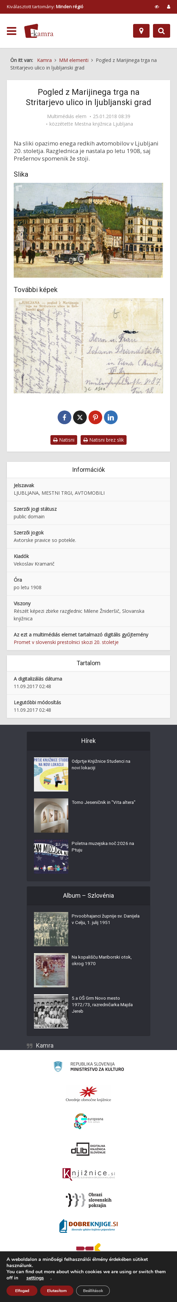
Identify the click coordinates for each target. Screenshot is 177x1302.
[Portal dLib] (88, 1149)
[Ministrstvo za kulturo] (88, 1068)
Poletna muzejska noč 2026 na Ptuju (105, 849)
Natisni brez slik (103, 441)
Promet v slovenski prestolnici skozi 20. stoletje (66, 643)
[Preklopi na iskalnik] (161, 31)
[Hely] (141, 31)
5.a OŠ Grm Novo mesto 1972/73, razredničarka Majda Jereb (104, 1006)
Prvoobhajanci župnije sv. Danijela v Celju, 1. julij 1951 (101, 921)
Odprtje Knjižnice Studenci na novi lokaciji (103, 766)
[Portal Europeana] (89, 1122)
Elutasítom (57, 1290)
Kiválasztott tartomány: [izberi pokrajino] (45, 6)
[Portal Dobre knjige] (88, 1227)
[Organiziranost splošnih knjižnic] (88, 1094)
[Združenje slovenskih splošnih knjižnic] (88, 1175)
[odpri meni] (11, 31)
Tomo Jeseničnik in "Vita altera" (98, 807)
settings (35, 1278)
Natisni (63, 441)
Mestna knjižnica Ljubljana (103, 124)
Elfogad (22, 1290)
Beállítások (93, 1290)
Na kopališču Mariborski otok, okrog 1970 (103, 962)
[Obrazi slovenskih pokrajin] (88, 1201)
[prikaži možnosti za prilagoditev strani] (157, 6)
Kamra (45, 1046)
